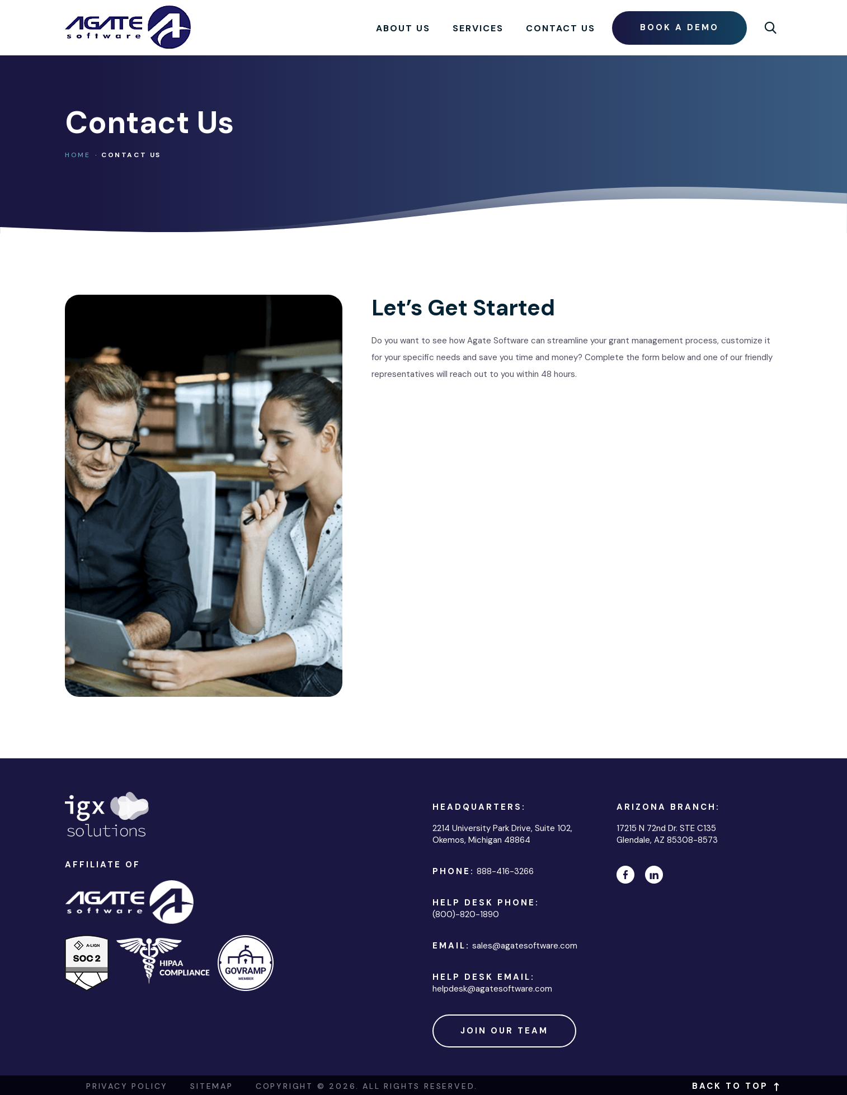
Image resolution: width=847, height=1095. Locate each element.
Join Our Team (504, 1030)
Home (77, 154)
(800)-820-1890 (465, 914)
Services (478, 28)
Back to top (737, 1086)
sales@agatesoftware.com (524, 945)
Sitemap (211, 1086)
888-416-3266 (505, 871)
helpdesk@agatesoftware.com (492, 988)
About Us (403, 28)
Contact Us (560, 28)
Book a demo (679, 27)
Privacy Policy (127, 1086)
